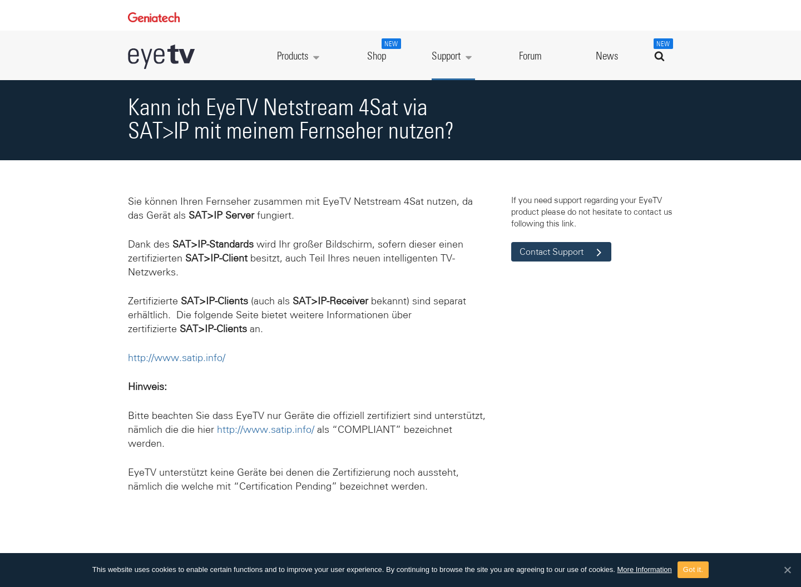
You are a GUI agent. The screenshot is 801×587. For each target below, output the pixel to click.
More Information (644, 569)
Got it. (693, 569)
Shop (382, 50)
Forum (530, 56)
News (607, 56)
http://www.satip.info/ (176, 358)
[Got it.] (787, 569)
